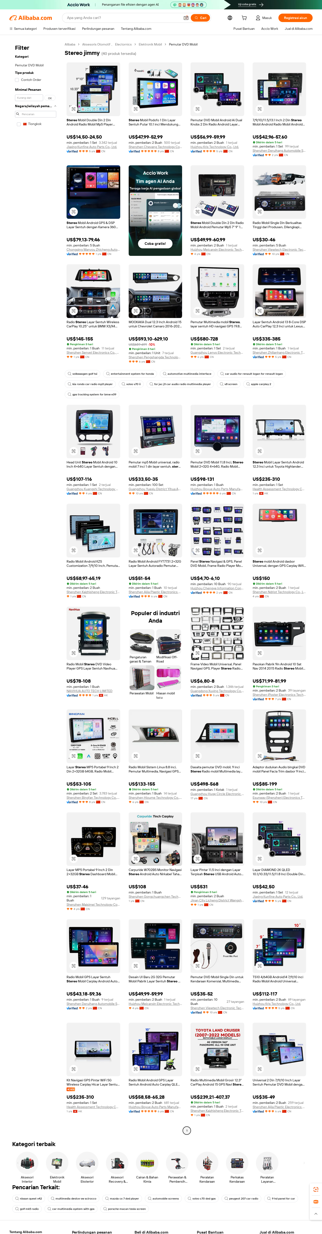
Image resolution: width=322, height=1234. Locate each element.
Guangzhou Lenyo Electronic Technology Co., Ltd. (217, 352)
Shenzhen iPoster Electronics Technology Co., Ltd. (279, 694)
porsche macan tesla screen (124, 1209)
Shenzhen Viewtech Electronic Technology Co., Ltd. (279, 249)
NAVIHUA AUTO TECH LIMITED (89, 691)
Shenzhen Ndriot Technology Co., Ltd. (279, 592)
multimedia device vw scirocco (73, 1198)
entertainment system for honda (130, 374)
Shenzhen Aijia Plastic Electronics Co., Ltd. (155, 592)
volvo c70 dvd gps (202, 1198)
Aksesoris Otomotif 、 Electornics (107, 44)
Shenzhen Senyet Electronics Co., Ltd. (93, 352)
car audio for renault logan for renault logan (251, 374)
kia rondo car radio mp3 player (90, 384)
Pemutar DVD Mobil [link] (183, 44)
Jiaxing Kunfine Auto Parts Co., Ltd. (92, 147)
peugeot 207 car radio (241, 1198)
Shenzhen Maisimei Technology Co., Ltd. (93, 904)
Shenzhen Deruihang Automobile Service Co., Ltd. (279, 150)
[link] (316, 1189)
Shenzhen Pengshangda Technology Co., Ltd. (155, 357)
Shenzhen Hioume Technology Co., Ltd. (155, 797)
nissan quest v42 (28, 1198)
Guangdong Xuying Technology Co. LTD (217, 691)
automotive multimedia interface (187, 374)
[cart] (245, 18)
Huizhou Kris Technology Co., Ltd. (215, 147)
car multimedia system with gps (71, 1209)
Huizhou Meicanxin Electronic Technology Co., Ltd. (217, 249)
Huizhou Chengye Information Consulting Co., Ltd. (217, 588)
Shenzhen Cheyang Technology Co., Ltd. (155, 147)
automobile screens (163, 1198)
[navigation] (35, 588)
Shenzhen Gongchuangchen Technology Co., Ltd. (155, 896)
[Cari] (200, 18)
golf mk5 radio (27, 1209)
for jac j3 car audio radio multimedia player (180, 384)
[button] (186, 18)
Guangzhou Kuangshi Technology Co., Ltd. (93, 489)
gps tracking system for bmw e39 (92, 394)
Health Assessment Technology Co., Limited (279, 489)
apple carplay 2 (258, 384)
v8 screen (228, 384)
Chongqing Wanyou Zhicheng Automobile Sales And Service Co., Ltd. (93, 249)
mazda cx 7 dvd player (122, 1198)
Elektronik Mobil (150, 44)
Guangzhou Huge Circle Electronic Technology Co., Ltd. (217, 794)
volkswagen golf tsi (82, 374)
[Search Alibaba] (123, 17)
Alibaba (70, 44)
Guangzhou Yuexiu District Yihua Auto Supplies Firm (155, 489)
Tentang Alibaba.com (25, 1232)
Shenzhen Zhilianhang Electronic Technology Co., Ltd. (279, 352)
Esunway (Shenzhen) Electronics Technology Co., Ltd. (279, 797)
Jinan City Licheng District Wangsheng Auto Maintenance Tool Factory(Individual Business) (217, 900)
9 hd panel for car (281, 1198)
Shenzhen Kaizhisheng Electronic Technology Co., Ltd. (93, 592)
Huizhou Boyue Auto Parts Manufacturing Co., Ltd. (217, 489)
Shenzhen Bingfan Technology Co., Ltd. (93, 797)
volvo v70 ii (131, 384)
